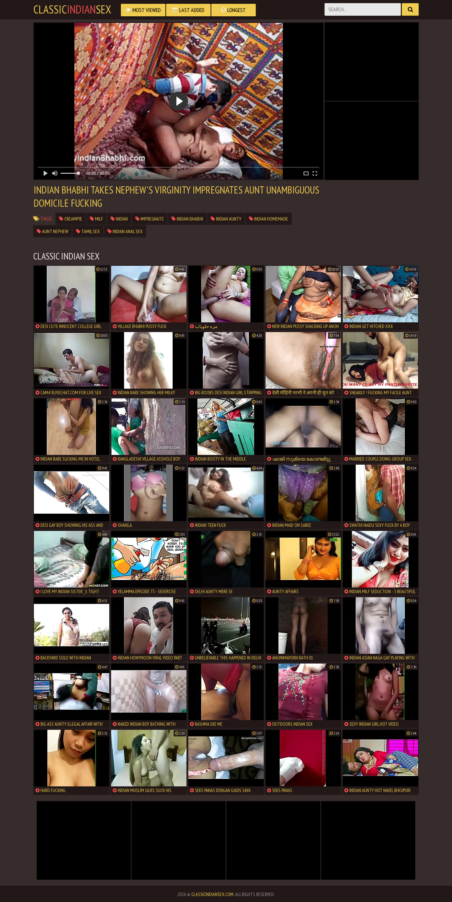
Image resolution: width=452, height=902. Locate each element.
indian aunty (226, 219)
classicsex (72, 9)
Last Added (188, 10)
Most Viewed (143, 10)
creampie (70, 219)
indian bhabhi (187, 219)
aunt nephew (52, 231)
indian (119, 219)
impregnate (149, 219)
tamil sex (88, 231)
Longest (233, 10)
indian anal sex (125, 231)
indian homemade (268, 219)
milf (96, 219)
